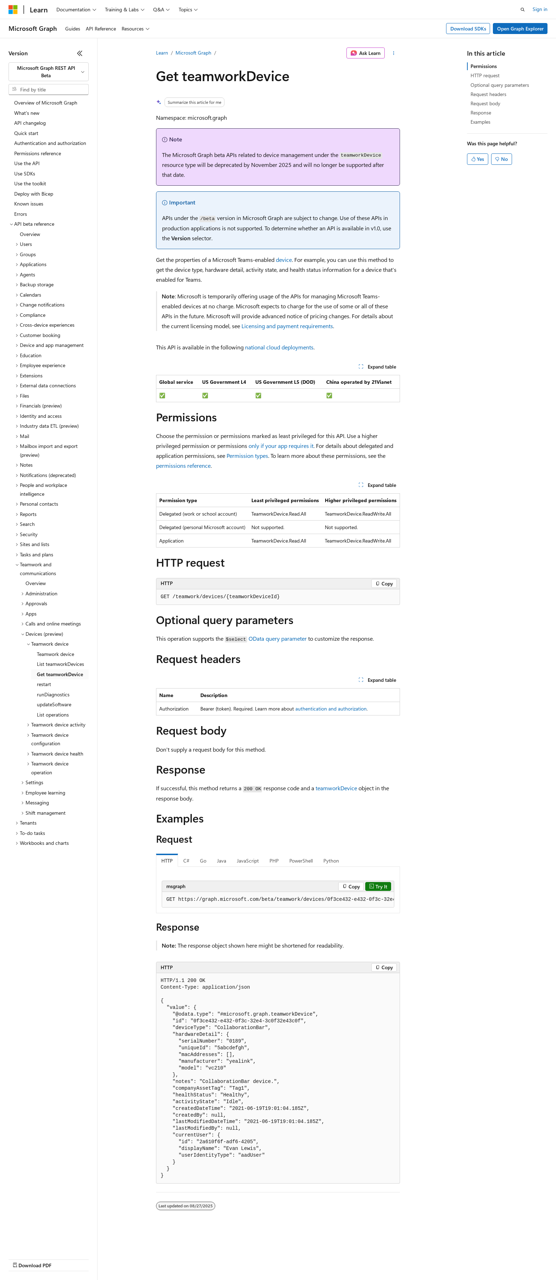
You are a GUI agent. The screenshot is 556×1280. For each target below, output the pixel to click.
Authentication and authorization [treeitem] (50, 143)
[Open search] (523, 9)
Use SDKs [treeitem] (24, 173)
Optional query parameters (500, 85)
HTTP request (485, 75)
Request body (485, 103)
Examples (480, 121)
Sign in (540, 9)
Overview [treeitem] (30, 234)
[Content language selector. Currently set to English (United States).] (41, 1241)
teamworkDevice (336, 788)
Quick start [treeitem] (26, 133)
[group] (278, 900)
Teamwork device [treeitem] (55, 654)
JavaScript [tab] (248, 860)
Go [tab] (203, 860)
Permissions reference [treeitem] (37, 153)
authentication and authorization (331, 708)
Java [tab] (221, 860)
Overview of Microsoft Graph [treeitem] (45, 102)
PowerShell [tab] (301, 860)
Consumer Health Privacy (203, 1258)
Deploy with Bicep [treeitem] (33, 193)
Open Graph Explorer (520, 28)
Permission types (247, 455)
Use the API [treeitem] (27, 163)
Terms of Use (259, 1258)
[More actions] (394, 53)
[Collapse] (80, 53)
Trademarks (294, 1258)
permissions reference (183, 465)
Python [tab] (331, 860)
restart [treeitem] (44, 684)
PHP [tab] (274, 860)
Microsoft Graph (193, 52)
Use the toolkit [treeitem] (30, 183)
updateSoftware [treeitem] (54, 704)
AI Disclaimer (23, 1258)
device (284, 259)
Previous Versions (64, 1258)
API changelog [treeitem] (30, 122)
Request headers (488, 94)
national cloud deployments (279, 347)
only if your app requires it (281, 445)
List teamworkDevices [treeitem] (60, 664)
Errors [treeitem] (20, 213)
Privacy (155, 1258)
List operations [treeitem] (53, 714)
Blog (96, 1258)
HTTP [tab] (167, 860)
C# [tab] (186, 860)
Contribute (127, 1258)
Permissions (484, 66)
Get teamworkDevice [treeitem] (60, 674)
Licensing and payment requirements (287, 326)
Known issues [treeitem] (28, 203)
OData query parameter (278, 638)
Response (481, 112)
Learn (162, 52)
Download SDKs (468, 28)
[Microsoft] (13, 9)
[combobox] (49, 71)
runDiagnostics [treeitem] (53, 694)
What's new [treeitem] (26, 113)
